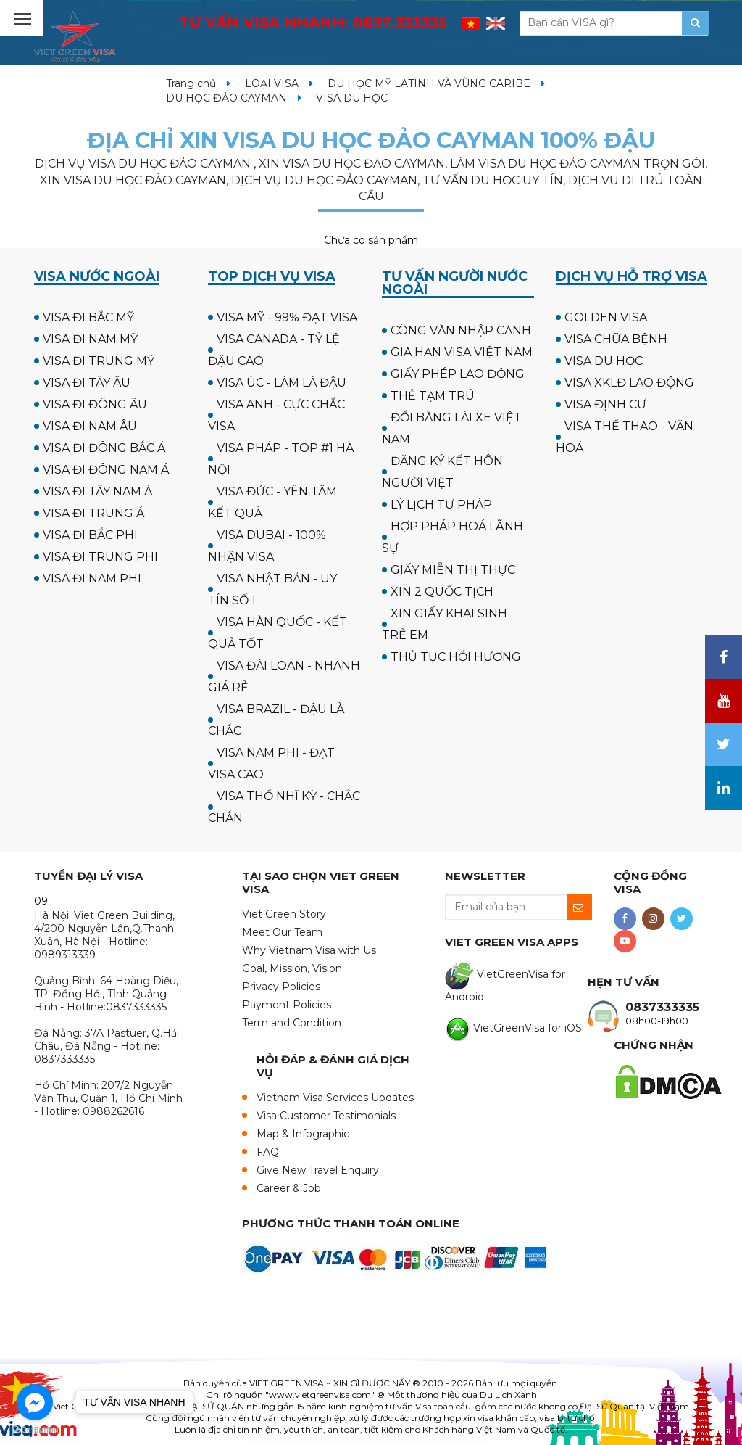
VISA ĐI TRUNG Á (93, 513)
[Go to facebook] (35, 1402)
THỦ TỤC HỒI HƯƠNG (456, 657)
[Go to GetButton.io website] (35, 1430)
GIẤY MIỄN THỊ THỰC (453, 570)
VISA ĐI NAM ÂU (90, 426)
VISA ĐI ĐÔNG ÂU (95, 404)
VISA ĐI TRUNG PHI (100, 557)
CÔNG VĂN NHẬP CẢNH (461, 330)
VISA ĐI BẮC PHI (90, 535)
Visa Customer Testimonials (326, 1115)
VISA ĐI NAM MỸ (90, 339)
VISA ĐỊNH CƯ (605, 404)
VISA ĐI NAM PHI (92, 578)
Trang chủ (191, 83)
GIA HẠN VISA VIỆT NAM (462, 352)
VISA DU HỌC (603, 361)
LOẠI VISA (272, 83)
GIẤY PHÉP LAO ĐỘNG (458, 374)
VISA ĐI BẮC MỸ (88, 317)
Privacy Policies (281, 986)
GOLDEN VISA (605, 317)
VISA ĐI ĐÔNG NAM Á (106, 470)
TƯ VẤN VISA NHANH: (313, 22)
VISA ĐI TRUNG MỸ (98, 361)
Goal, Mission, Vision (292, 968)
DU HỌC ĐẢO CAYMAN (226, 97)
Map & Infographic (303, 1133)
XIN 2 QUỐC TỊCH (442, 591)
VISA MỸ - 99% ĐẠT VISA (287, 317)
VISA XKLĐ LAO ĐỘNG (629, 383)
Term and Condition (291, 1022)
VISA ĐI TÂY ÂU (86, 383)
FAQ (268, 1151)
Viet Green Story (284, 914)
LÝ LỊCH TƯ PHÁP (441, 504)
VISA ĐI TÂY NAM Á (97, 491)
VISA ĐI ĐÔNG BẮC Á (104, 448)
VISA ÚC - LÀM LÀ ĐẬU (281, 383)
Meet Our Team (282, 932)
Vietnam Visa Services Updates (335, 1097)
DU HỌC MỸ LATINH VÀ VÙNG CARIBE (429, 83)
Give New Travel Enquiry (318, 1170)
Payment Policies (286, 1004)
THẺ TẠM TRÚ (433, 396)
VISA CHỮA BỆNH (615, 339)
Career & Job (289, 1188)
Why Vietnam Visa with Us (309, 950)
